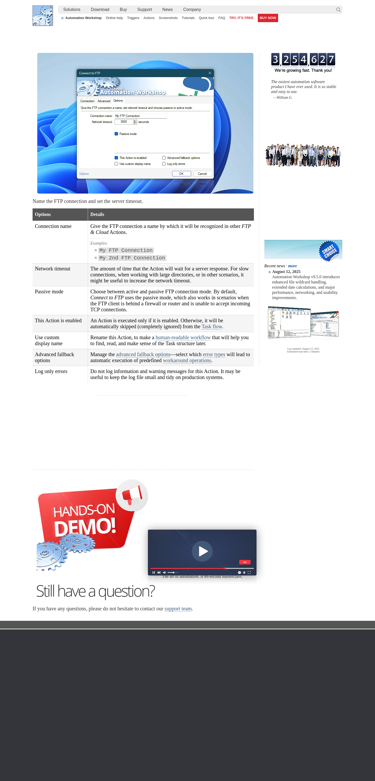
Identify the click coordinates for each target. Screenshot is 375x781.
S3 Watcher (189, 675)
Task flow (212, 326)
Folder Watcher (192, 650)
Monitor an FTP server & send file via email (304, 727)
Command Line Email (96, 656)
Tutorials (188, 18)
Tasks (138, 668)
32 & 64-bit (88, 668)
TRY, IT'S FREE (241, 18)
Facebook (152, 762)
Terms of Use (48, 643)
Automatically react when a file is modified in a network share (182, 733)
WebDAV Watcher (194, 668)
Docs (128, 625)
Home (42, 636)
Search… (338, 9)
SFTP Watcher (192, 662)
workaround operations (187, 360)
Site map (45, 656)
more (292, 266)
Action (143, 625)
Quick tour (206, 18)
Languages (46, 650)
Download (100, 9)
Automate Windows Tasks (58, 739)
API (137, 675)
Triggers (133, 18)
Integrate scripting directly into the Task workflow (77, 727)
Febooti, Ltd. (42, 15)
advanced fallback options (143, 354)
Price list (235, 668)
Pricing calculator (242, 656)
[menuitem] (72, 9)
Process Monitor (193, 700)
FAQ (221, 18)
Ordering (237, 636)
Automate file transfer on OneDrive (297, 739)
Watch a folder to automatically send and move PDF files (179, 745)
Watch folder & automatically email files (301, 733)
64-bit (83, 675)
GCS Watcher (191, 681)
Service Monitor (192, 693)
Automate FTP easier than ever (63, 733)
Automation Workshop (83, 18)
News (167, 9)
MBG (232, 675)
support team (178, 608)
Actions (149, 18)
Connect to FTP (168, 625)
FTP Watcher (191, 656)
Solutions (71, 9)
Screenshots (168, 18)
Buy (123, 9)
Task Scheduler (192, 643)
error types (214, 354)
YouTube (135, 762)
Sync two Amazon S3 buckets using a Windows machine (179, 739)
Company (192, 9)
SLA (286, 662)
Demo (138, 693)
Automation (145, 636)
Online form (292, 650)
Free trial (86, 643)
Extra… (186, 706)
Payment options (241, 662)
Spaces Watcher (193, 687)
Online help (114, 18)
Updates (86, 662)
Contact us (291, 643)
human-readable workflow (183, 337)
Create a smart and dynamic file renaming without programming (184, 727)
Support (145, 9)
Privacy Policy (294, 656)
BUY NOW (268, 18)
